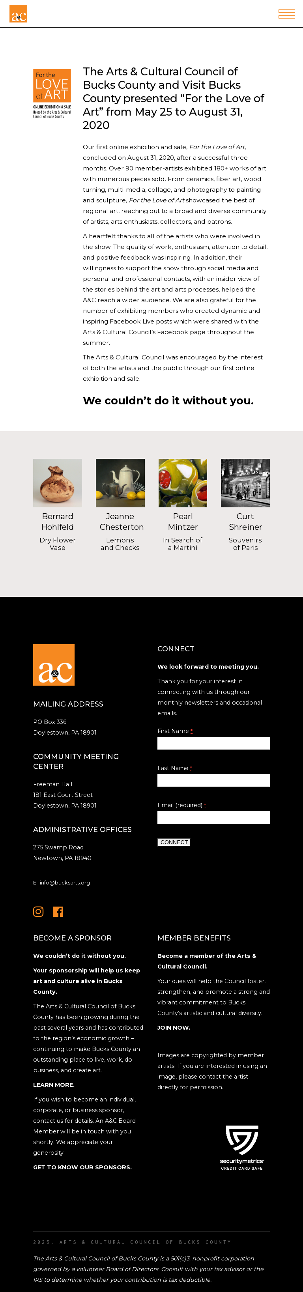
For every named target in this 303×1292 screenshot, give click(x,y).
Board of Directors (132, 1269)
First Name (175, 731)
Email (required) (181, 805)
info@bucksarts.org (65, 882)
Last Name (174, 768)
